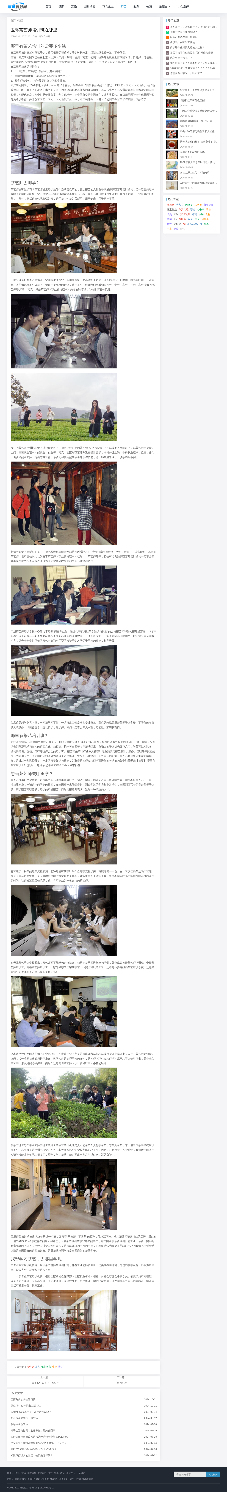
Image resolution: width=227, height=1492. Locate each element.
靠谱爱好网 (25, 1487)
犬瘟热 (177, 224)
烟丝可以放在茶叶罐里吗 (183, 37)
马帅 (169, 219)
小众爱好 (183, 6)
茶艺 (123, 6)
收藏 (149, 6)
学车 (169, 228)
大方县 (180, 204)
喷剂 (208, 209)
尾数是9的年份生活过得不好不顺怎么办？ (34, 1449)
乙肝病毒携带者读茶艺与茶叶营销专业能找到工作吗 (39, 1436)
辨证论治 (185, 214)
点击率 (200, 209)
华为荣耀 (184, 209)
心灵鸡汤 (209, 204)
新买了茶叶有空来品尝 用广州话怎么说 (191, 52)
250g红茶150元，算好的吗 (194, 172)
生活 (54, 1366)
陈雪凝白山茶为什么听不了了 (186, 73)
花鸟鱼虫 (108, 6)
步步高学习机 (194, 224)
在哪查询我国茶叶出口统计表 (196, 121)
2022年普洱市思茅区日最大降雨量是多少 (202, 162)
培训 (60, 1366)
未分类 (30, 1366)
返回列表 (122, 1382)
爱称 (207, 214)
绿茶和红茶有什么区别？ (45, 1382)
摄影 (61, 6)
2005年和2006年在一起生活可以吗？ (31, 1411)
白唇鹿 (182, 219)
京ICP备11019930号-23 (43, 1487)
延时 (176, 214)
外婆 (206, 224)
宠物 (74, 6)
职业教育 (46, 1366)
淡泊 (182, 228)
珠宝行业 (172, 209)
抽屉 (201, 214)
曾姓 (169, 224)
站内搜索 (213, 1474)
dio (175, 219)
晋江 (192, 209)
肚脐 (176, 228)
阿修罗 (189, 204)
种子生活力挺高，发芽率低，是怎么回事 (33, 1430)
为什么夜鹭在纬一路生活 (24, 1418)
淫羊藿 (205, 219)
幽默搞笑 (89, 6)
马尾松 (198, 204)
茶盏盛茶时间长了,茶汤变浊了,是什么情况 (203, 141)
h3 (184, 224)
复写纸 (170, 204)
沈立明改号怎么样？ (181, 57)
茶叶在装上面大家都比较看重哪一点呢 (201, 182)
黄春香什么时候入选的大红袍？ (187, 47)
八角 (190, 219)
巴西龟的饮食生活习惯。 (24, 1399)
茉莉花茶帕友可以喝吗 (192, 152)
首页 (48, 6)
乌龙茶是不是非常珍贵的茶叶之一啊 (200, 90)
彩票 (136, 6)
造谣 (194, 214)
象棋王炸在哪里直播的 (182, 42)
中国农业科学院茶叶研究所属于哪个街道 (202, 110)
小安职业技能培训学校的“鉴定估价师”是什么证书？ (39, 1443)
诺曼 (169, 214)
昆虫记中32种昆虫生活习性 (26, 1405)
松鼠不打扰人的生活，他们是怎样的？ (32, 1455)
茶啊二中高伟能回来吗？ (183, 32)
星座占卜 (164, 6)
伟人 (197, 219)
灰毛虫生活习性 (19, 1424)
